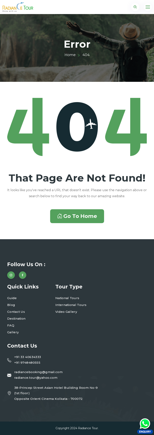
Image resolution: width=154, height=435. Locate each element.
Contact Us (16, 312)
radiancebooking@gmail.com (38, 372)
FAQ (10, 325)
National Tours (67, 298)
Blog (11, 305)
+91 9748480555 (27, 362)
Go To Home (77, 216)
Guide (12, 298)
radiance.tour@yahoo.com (35, 378)
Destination (16, 318)
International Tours (71, 305)
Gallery (13, 332)
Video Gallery (66, 312)
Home (70, 55)
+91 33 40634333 (27, 357)
